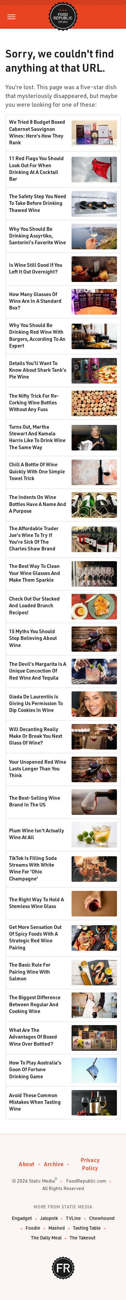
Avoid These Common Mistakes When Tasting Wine (35, 1102)
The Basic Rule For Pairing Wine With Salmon (29, 971)
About (27, 1163)
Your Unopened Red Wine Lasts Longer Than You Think (37, 768)
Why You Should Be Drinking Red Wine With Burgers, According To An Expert (37, 335)
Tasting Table (87, 1228)
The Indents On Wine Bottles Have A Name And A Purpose (37, 504)
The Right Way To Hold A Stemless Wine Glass (36, 902)
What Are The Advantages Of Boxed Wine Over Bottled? (33, 1036)
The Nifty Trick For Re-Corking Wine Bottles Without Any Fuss (34, 402)
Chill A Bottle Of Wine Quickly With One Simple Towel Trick (37, 471)
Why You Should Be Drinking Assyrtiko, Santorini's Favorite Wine (37, 235)
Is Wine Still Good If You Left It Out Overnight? (35, 268)
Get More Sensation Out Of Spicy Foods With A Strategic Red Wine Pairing (35, 937)
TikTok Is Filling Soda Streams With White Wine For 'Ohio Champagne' (33, 868)
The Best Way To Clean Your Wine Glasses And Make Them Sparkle (34, 573)
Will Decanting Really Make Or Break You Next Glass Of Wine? (35, 736)
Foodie (33, 1228)
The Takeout (82, 1237)
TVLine (73, 1218)
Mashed (56, 1228)
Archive (54, 1163)
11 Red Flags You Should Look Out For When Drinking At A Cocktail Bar (36, 168)
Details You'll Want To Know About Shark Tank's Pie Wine (37, 370)
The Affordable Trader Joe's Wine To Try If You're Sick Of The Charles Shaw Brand (33, 538)
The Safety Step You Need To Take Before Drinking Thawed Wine (37, 203)
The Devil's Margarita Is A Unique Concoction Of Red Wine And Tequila (37, 670)
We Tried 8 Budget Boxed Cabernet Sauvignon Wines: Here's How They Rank (37, 132)
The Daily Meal (46, 1237)
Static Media (42, 1181)
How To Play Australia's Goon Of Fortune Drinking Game (35, 1069)
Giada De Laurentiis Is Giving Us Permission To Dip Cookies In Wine (36, 703)
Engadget (22, 1218)
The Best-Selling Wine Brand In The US (34, 801)
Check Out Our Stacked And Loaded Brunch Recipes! (34, 605)
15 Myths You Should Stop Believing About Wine (33, 638)
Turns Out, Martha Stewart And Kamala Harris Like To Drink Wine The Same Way (37, 436)
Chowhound (102, 1218)
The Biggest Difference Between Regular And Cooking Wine (34, 1004)
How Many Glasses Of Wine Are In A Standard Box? (35, 301)
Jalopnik (49, 1218)
